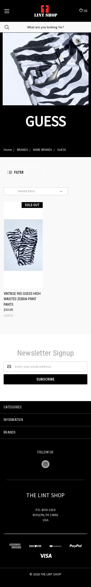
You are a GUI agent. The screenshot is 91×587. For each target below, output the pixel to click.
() (83, 10)
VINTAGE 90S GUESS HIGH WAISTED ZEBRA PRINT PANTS (22, 299)
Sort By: (12, 191)
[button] (24, 172)
